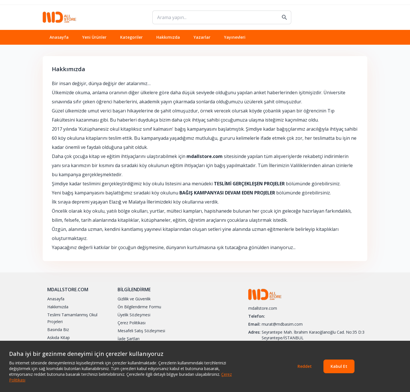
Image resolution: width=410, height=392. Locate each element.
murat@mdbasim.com (282, 324)
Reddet (305, 366)
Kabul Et (339, 366)
